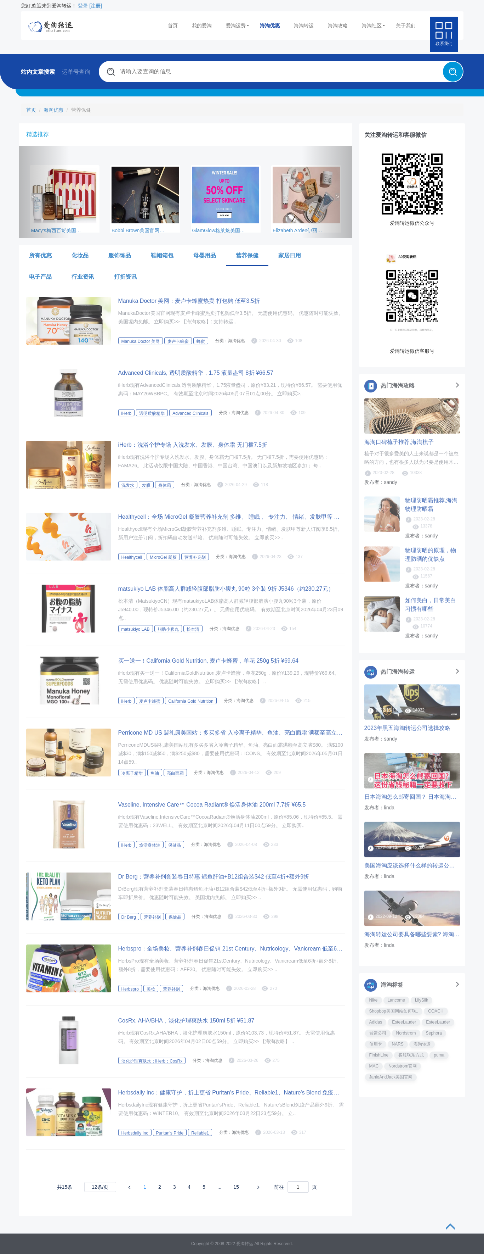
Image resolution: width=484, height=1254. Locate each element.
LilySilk (421, 1000)
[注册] (95, 6)
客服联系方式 (411, 1055)
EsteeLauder (404, 1022)
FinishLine (379, 1055)
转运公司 (377, 1033)
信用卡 (375, 1044)
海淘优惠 (270, 25)
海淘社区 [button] (373, 25)
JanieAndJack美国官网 (391, 1077)
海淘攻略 (338, 25)
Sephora (434, 1033)
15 (236, 1187)
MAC (374, 1066)
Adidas (375, 1022)
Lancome (396, 1000)
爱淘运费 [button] (237, 25)
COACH (435, 1011)
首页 (173, 25)
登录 (83, 6)
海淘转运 (304, 25)
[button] (44, 192)
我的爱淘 (202, 25)
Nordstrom (406, 1033)
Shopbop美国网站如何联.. (393, 1011)
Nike (373, 1000)
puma (439, 1055)
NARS (398, 1044)
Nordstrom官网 (402, 1066)
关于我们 (406, 25)
